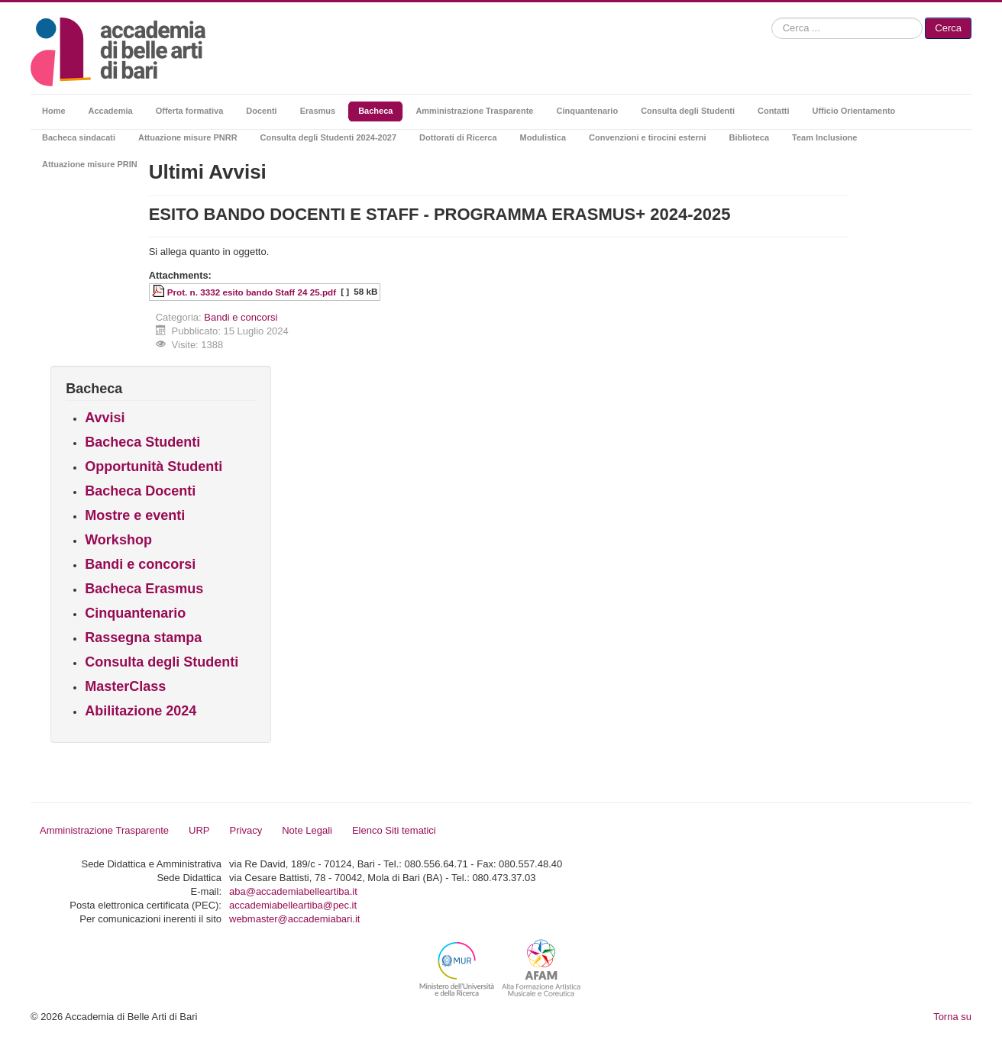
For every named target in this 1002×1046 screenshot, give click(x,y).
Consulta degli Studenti (161, 662)
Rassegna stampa (143, 637)
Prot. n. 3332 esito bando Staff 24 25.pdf (251, 292)
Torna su (952, 1016)
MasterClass (125, 686)
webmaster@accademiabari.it (294, 919)
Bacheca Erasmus (144, 588)
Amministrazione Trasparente (104, 830)
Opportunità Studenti (153, 466)
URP (199, 830)
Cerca (948, 28)
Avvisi (104, 417)
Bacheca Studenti (142, 442)
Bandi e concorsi (240, 317)
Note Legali (307, 830)
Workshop (118, 539)
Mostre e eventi (135, 515)
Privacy (246, 830)
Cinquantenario (135, 613)
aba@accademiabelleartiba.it (293, 891)
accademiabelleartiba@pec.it (293, 905)
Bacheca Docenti (140, 491)
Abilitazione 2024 (140, 710)
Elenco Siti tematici (394, 830)
